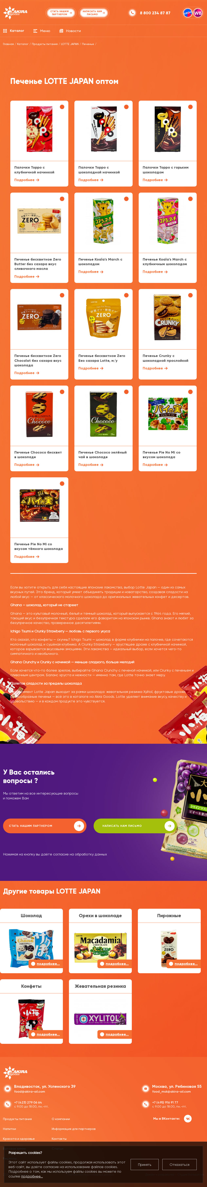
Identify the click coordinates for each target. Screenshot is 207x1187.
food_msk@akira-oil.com (171, 1091)
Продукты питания (17, 1118)
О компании (61, 1118)
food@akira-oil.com (29, 1091)
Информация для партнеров (74, 1128)
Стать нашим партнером (39, 826)
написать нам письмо (117, 826)
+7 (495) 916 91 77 (165, 1102)
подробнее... (32, 1176)
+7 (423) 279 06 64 (28, 1102)
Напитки (9, 1128)
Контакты (59, 1138)
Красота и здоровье (19, 1138)
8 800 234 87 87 (155, 12)
